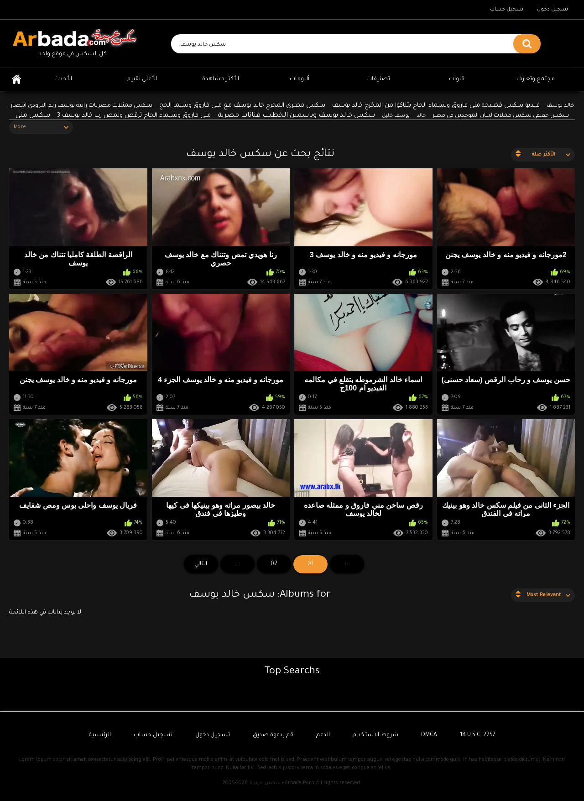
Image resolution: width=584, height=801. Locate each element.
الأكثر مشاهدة (220, 79)
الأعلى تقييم (142, 79)
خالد (421, 116)
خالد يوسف (560, 106)
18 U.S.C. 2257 (477, 735)
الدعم (323, 735)
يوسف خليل (396, 116)
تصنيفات (378, 79)
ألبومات (299, 79)
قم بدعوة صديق (273, 735)
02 (274, 564)
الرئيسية (16, 79)
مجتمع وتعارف (535, 79)
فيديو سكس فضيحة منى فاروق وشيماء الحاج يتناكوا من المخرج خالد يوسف (436, 105)
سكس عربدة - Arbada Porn (282, 783)
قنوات (456, 79)
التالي (200, 564)
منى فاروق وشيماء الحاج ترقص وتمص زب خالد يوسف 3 (134, 115)
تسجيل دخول (552, 9)
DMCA (429, 735)
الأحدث (63, 79)
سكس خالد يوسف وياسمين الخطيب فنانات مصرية (296, 116)
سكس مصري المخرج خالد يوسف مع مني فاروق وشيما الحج (242, 105)
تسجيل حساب (506, 9)
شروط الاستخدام (375, 735)
